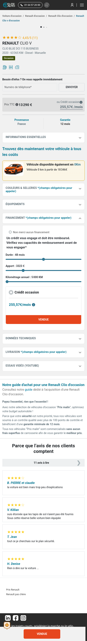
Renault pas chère (16, 594)
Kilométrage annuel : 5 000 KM (24, 277)
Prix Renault (12, 589)
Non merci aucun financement (31, 232)
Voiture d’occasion (13, 16)
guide (28, 389)
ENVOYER (72, 87)
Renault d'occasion (36, 16)
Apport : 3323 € (15, 266)
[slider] (12, 37)
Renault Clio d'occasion (61, 16)
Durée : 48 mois (15, 254)
